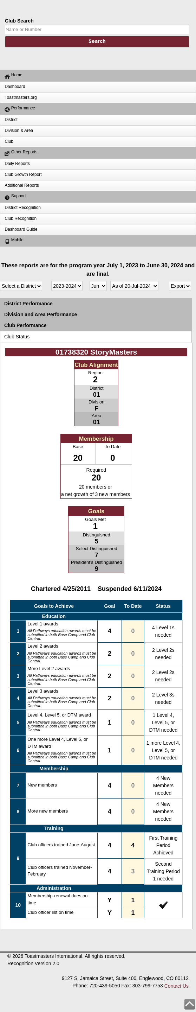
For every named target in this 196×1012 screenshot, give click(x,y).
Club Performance (25, 325)
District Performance (28, 303)
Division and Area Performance (40, 314)
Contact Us (176, 986)
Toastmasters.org (21, 97)
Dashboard (15, 86)
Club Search (19, 21)
